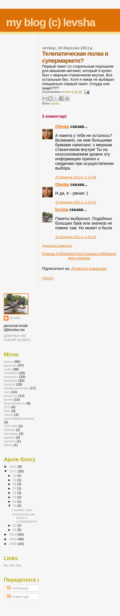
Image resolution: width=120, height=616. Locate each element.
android (9, 384)
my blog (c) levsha (50, 22)
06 (15, 492)
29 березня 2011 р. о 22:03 (75, 202)
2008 (13, 543)
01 (15, 529)
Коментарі (18, 597)
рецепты (10, 395)
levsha (61, 209)
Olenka (62, 126)
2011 (13, 471)
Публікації (17, 588)
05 (15, 497)
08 (15, 484)
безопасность (14, 403)
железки (10, 365)
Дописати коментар (57, 245)
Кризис (9, 430)
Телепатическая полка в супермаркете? (25, 518)
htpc (7, 411)
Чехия (8, 414)
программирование (19, 418)
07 (15, 488)
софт (8, 369)
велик (8, 399)
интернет (11, 377)
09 (15, 480)
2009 (13, 539)
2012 (13, 466)
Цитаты (10, 441)
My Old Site (13, 565)
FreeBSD (11, 373)
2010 (13, 534)
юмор (8, 445)
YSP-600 (11, 426)
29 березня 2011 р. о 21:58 (75, 177)
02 (15, 525)
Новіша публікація (58, 253)
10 (15, 475)
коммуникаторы (16, 388)
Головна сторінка (79, 255)
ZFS (7, 407)
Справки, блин (22, 510)
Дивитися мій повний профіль (17, 338)
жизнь (55, 103)
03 (15, 505)
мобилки (10, 380)
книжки (9, 437)
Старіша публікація (99, 253)
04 (15, 501)
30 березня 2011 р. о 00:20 (75, 237)
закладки (11, 433)
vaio (7, 392)
